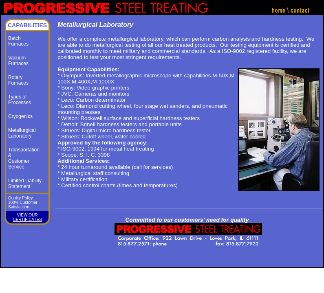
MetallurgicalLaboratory (21, 133)
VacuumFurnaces (18, 60)
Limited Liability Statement (25, 183)
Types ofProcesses (19, 99)
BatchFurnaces (18, 41)
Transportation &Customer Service (24, 158)
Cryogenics (20, 116)
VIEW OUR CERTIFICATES (27, 217)
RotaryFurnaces (18, 80)
